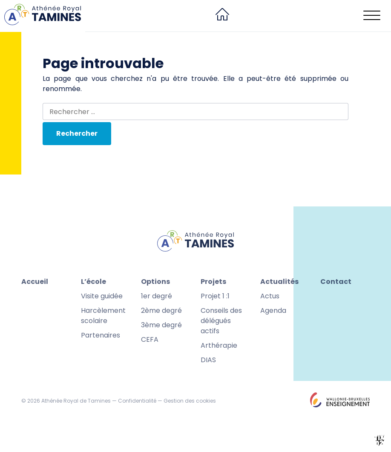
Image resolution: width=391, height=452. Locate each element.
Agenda (273, 310)
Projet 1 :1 (215, 296)
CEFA (149, 339)
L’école (93, 281)
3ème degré (161, 325)
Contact (335, 281)
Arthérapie (219, 345)
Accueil (34, 281)
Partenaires (100, 335)
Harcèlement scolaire (103, 316)
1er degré (156, 296)
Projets (213, 281)
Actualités (279, 281)
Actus (269, 296)
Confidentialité (137, 400)
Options (155, 281)
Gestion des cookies (190, 400)
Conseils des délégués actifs (221, 321)
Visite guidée (102, 296)
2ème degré (161, 310)
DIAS (208, 360)
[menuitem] (222, 15)
